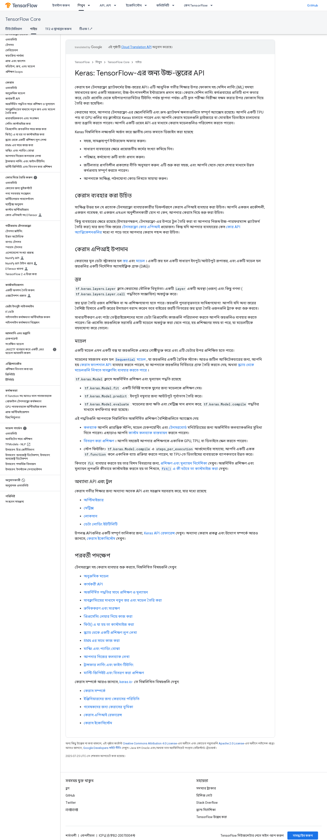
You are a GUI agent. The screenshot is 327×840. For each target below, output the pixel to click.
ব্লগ (67, 788)
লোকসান (90, 516)
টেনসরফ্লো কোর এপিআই (141, 227)
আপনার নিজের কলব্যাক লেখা (107, 657)
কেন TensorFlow (195, 5)
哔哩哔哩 (72, 810)
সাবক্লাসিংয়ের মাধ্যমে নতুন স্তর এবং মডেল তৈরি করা (123, 600)
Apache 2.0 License (231, 743)
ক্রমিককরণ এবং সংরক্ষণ (102, 608)
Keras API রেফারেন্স (159, 533)
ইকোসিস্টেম (134, 5)
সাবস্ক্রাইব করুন (303, 836)
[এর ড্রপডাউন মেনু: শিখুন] (90, 5)
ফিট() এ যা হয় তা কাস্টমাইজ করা (109, 624)
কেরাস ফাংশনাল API (95, 365)
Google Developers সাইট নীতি (102, 748)
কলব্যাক (90, 427)
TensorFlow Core (23, 19)
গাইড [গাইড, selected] (33, 29)
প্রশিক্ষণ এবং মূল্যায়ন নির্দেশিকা (183, 463)
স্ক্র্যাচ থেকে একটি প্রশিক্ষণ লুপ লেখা (110, 632)
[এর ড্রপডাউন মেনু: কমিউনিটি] (174, 5)
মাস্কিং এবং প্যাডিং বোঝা (102, 649)
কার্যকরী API (93, 584)
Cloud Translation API (136, 47)
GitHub (312, 5)
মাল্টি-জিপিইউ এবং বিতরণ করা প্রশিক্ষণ (114, 673)
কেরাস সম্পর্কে (94, 691)
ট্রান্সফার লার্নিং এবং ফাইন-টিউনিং (108, 665)
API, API (105, 5)
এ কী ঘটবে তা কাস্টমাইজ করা (189, 469)
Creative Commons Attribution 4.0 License (150, 743)
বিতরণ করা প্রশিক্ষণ (99, 441)
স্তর (125, 261)
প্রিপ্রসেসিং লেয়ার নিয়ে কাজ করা (108, 616)
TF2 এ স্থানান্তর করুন (58, 29)
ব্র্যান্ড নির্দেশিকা (206, 810)
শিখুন (99, 62)
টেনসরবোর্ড (178, 427)
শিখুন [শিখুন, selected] (81, 5)
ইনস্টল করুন (61, 5)
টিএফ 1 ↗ (85, 29)
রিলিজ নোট (204, 795)
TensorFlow (82, 62)
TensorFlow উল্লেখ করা (211, 817)
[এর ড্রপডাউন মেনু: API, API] (116, 5)
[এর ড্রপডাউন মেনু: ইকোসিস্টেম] (147, 5)
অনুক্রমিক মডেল (96, 576)
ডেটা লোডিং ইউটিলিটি (101, 524)
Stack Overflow (207, 802)
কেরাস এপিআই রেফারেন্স (103, 715)
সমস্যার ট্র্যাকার (206, 788)
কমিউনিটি (162, 5)
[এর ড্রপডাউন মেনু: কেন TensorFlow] (212, 5)
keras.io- (126, 682)
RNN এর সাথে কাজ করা (102, 641)
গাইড (138, 62)
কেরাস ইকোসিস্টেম (101, 538)
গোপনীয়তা (88, 835)
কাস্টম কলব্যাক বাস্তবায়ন (147, 433)
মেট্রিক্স (89, 508)
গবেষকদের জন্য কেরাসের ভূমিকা (108, 707)
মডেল (140, 261)
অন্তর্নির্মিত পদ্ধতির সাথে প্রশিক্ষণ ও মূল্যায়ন (116, 592)
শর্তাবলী (71, 835)
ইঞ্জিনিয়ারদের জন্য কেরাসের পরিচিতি (111, 699)
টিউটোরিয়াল (13, 29)
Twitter (71, 802)
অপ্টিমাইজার (94, 500)
